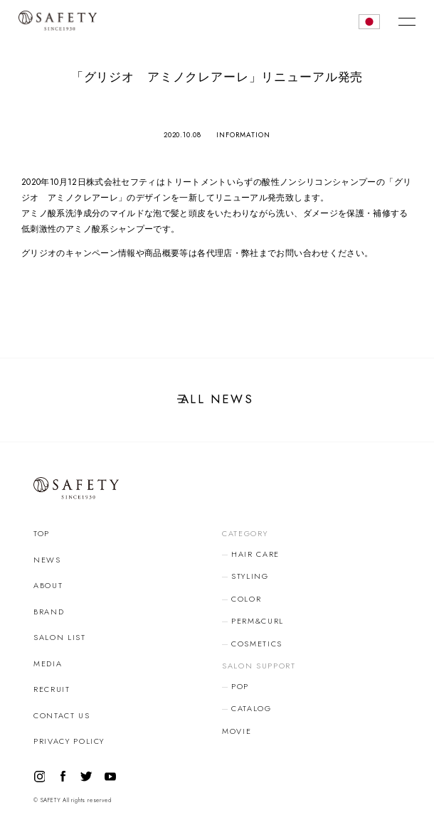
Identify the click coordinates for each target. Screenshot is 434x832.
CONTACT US (61, 715)
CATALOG (251, 708)
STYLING (250, 576)
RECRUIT (51, 689)
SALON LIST (59, 637)
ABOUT (48, 585)
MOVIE (236, 731)
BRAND (48, 611)
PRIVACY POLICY (69, 741)
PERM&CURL (257, 620)
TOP (41, 533)
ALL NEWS (217, 398)
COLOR (246, 598)
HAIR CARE (255, 554)
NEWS (47, 559)
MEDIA (47, 663)
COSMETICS (256, 643)
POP (240, 686)
